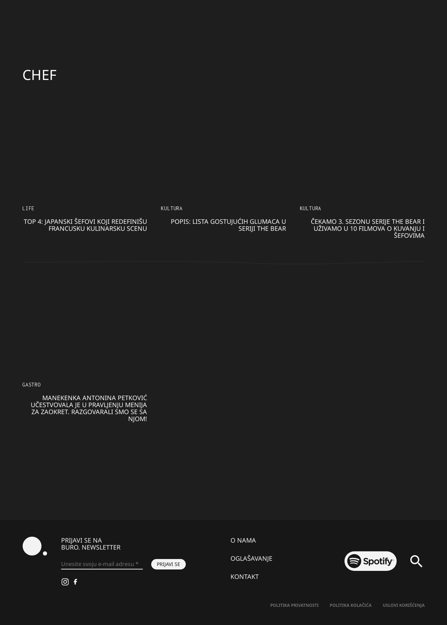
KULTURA (172, 208)
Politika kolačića (351, 605)
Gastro (31, 385)
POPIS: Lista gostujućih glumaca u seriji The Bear (228, 225)
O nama (243, 540)
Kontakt (244, 576)
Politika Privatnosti (294, 605)
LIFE (28, 208)
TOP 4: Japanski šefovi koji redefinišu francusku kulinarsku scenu (85, 225)
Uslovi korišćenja (404, 605)
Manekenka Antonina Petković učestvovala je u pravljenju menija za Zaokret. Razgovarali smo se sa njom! (89, 408)
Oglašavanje (251, 558)
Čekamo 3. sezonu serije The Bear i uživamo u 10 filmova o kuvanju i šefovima (368, 228)
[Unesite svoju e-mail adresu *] (102, 564)
